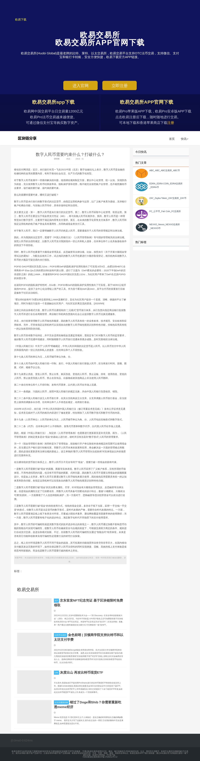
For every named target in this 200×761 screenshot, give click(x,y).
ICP (57, 601)
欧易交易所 (27, 138)
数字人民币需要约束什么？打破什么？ (70, 154)
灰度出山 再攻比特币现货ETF (81, 672)
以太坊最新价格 (62, 702)
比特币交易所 (61, 635)
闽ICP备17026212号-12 (107, 757)
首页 (172, 138)
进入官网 (80, 86)
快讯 (184, 138)
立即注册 (120, 86)
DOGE (57, 159)
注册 (175, 123)
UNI (57, 673)
